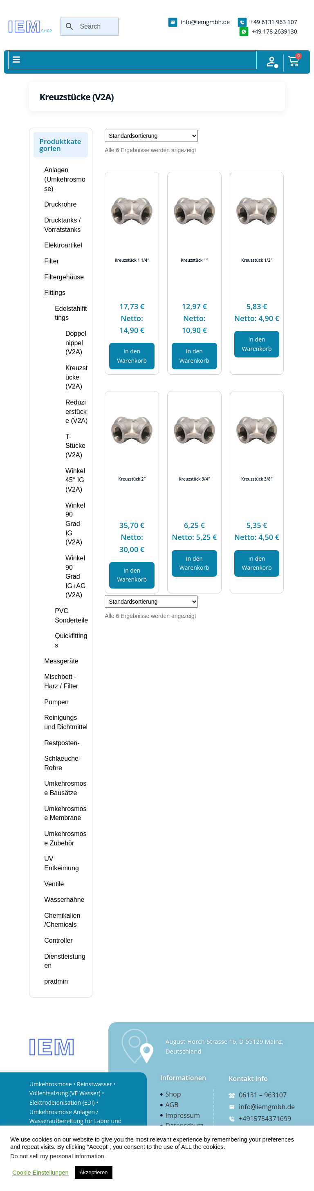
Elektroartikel (63, 245)
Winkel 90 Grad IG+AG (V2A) (75, 577)
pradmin (56, 981)
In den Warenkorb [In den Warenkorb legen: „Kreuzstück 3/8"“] (257, 563)
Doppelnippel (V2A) (75, 342)
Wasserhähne (64, 899)
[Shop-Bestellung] (151, 136)
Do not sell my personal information (57, 1156)
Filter (51, 261)
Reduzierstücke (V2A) (76, 411)
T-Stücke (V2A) (75, 445)
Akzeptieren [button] (94, 1172)
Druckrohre (60, 204)
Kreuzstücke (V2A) (76, 377)
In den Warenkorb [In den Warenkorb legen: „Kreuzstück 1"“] (194, 355)
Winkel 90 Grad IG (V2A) (75, 524)
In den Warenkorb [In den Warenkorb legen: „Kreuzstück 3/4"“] (194, 563)
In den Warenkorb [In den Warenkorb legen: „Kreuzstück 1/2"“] (257, 344)
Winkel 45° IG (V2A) (75, 480)
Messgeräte (61, 661)
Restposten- (61, 742)
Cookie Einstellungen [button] (40, 1172)
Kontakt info (248, 1078)
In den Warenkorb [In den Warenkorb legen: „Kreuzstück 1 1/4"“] (132, 355)
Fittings (54, 292)
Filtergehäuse (64, 277)
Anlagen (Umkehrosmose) (64, 179)
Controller (58, 940)
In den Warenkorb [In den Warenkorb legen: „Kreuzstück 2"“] (132, 575)
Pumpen (56, 702)
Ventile (54, 884)
